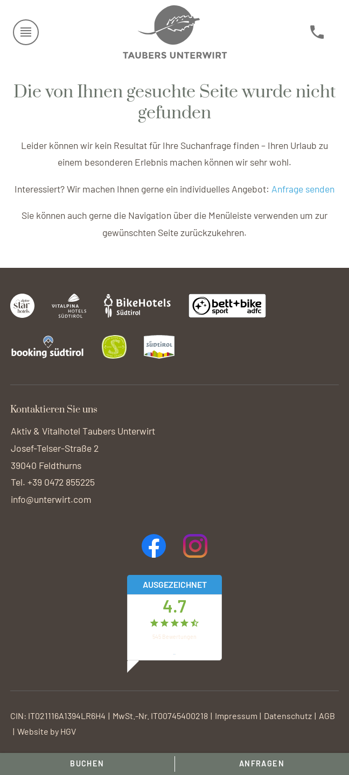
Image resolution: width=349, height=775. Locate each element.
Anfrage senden (302, 189)
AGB (327, 715)
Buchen (87, 763)
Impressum (236, 715)
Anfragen (262, 763)
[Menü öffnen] (25, 32)
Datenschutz (288, 715)
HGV (68, 731)
